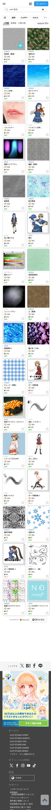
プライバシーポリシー (19, 798)
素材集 (6, 162)
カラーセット (8, 125)
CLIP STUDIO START (19, 735)
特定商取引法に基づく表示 (21, 804)
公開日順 (22, 23)
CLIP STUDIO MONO (19, 751)
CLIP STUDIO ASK (18, 745)
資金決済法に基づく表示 (20, 807)
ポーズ (30, 125)
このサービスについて (19, 789)
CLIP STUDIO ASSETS (20, 738)
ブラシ (6, 309)
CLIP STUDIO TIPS (18, 741)
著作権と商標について (19, 801)
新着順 (13, 23)
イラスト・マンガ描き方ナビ (22, 754)
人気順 (6, 23)
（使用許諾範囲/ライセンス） (22, 794)
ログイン (41, 3)
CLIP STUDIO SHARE (19, 748)
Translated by (19, 619)
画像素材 (7, 51)
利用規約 (14, 792)
